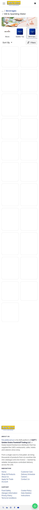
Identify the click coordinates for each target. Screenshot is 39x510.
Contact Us (25, 479)
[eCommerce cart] (34, 3)
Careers (24, 477)
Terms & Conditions (9, 498)
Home (4, 472)
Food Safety (6, 491)
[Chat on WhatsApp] (35, 506)
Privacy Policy (7, 496)
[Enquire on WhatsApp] (15, 71)
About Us (5, 477)
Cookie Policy (26, 491)
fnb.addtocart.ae (8, 440)
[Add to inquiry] (7, 71)
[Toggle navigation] (4, 3)
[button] (7, 42)
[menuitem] (7, 33)
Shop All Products (8, 474)
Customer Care (27, 472)
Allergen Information (9, 493)
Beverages (11, 11)
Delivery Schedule (28, 474)
